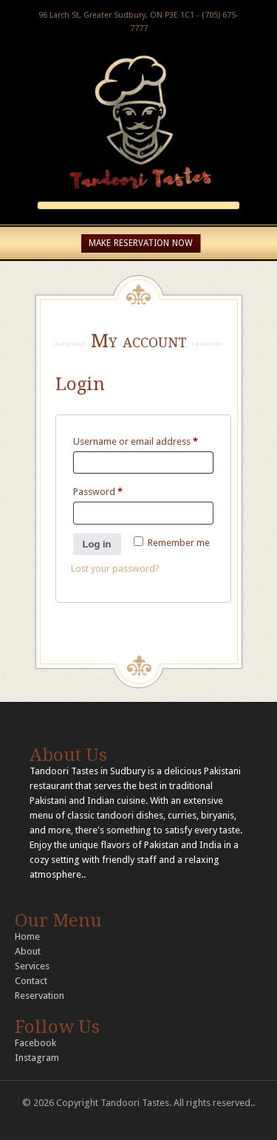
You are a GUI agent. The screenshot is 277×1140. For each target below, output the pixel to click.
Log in (97, 544)
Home (27, 936)
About (28, 951)
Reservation (39, 995)
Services (32, 966)
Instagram (37, 1057)
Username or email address (135, 441)
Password (98, 491)
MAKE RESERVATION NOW (141, 243)
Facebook (35, 1042)
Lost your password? (115, 568)
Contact (31, 980)
